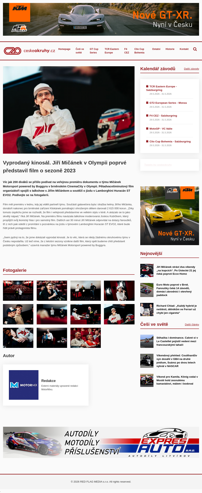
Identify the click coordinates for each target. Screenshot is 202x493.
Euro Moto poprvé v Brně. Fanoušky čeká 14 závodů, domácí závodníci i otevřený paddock (174, 290)
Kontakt (184, 49)
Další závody (191, 68)
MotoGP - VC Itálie (161, 128)
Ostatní (156, 49)
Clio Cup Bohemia (139, 51)
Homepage (64, 49)
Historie (170, 49)
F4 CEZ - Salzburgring (163, 115)
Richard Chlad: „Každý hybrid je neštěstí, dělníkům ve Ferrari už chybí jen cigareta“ (176, 309)
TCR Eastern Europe (112, 51)
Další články (192, 324)
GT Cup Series (94, 51)
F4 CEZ (126, 51)
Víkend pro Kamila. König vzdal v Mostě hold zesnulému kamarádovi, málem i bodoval (177, 380)
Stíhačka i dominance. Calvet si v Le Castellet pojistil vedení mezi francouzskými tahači (177, 341)
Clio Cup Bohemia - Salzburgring (170, 141)
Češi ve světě (80, 51)
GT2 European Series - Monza (168, 102)
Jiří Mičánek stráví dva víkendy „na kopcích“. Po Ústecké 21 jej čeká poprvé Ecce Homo (176, 270)
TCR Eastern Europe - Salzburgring (161, 88)
